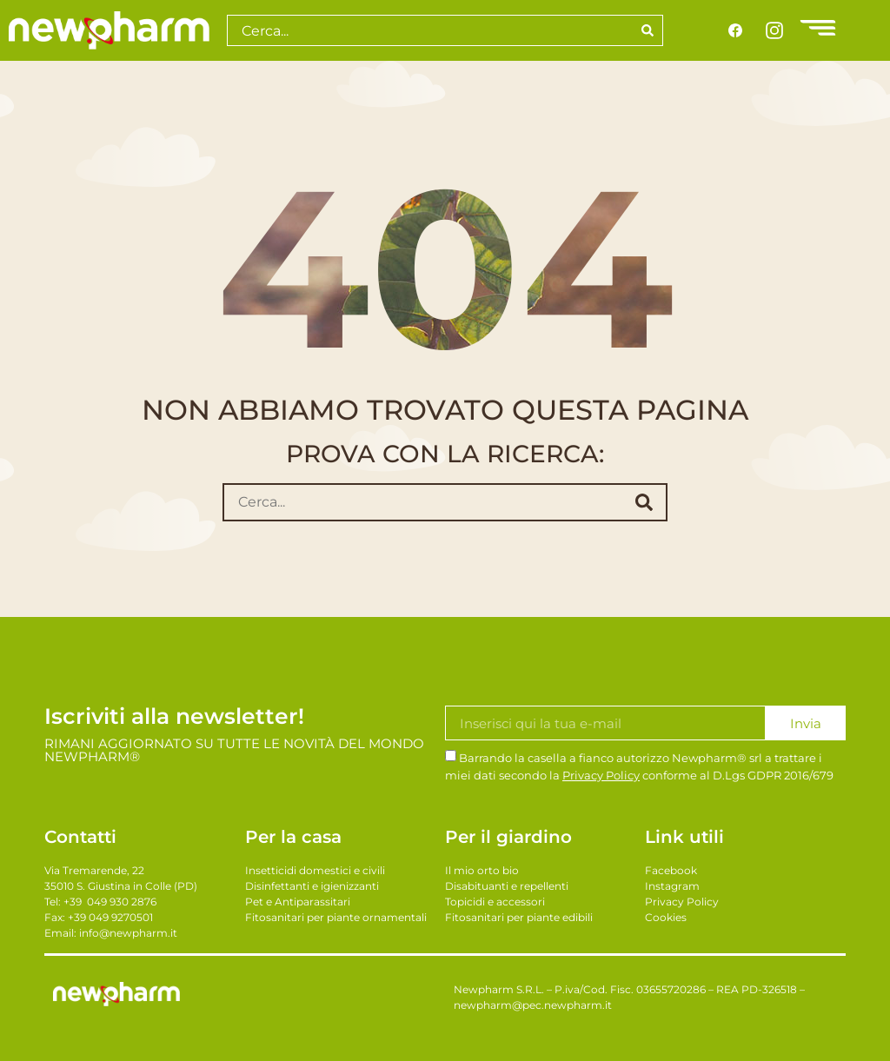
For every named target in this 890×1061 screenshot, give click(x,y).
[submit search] (644, 502)
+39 (109, 901)
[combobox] (430, 30)
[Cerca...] (419, 502)
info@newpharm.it (128, 932)
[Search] (648, 30)
